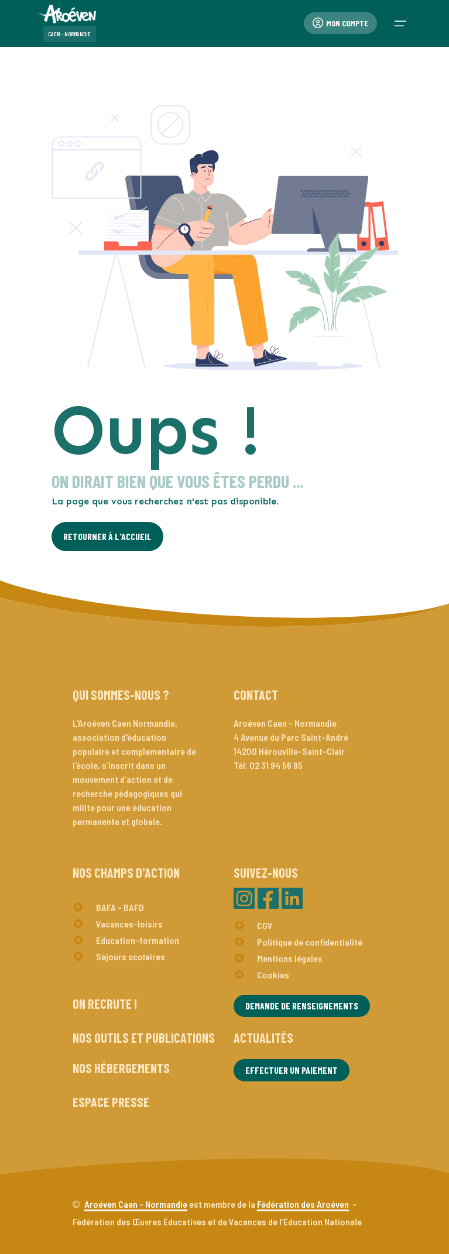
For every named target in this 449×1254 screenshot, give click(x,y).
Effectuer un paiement (291, 1070)
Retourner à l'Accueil (107, 536)
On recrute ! (105, 1003)
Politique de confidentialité (309, 941)
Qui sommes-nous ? (121, 694)
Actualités (263, 1037)
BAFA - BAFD (120, 907)
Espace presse (111, 1101)
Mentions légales (290, 958)
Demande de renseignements (301, 1005)
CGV (265, 925)
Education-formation (137, 940)
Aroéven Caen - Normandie (135, 1204)
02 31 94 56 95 (276, 765)
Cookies (273, 974)
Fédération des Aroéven (303, 1204)
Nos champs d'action (126, 872)
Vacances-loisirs (129, 923)
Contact (256, 694)
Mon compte (340, 23)
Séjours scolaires (130, 956)
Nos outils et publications (144, 1037)
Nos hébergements (121, 1068)
